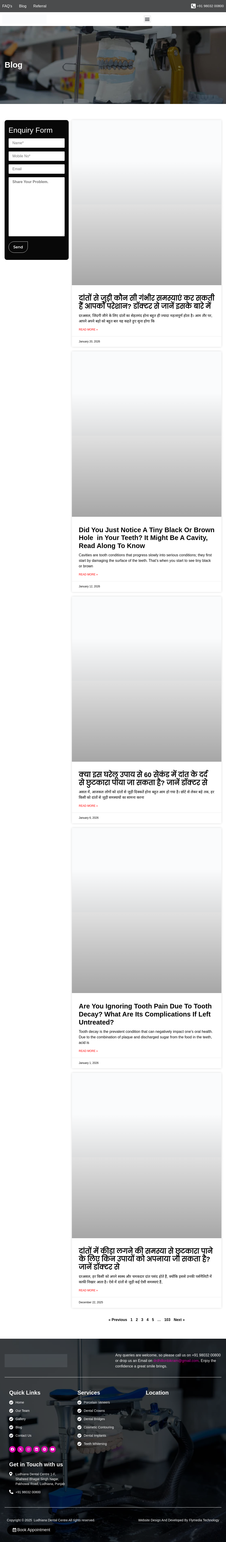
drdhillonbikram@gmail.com (176, 1361)
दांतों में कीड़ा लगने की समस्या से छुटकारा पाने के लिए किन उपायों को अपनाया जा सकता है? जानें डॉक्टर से (146, 1259)
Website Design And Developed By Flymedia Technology (178, 1520)
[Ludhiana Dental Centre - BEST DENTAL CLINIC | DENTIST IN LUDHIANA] (175, 1421)
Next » (179, 1320)
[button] (147, 19)
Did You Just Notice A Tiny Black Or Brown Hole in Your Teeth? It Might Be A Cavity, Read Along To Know (147, 538)
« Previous (118, 1320)
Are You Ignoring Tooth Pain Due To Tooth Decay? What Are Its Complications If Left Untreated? (145, 1014)
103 (167, 1320)
